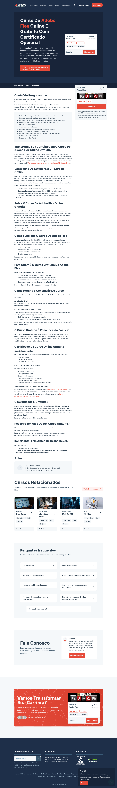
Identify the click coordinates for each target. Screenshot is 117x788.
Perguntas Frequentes (71, 774)
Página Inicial (18, 85)
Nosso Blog (41, 776)
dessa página (62, 761)
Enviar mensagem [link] (76, 655)
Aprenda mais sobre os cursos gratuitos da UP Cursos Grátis (49, 163)
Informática (81, 87)
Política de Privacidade (65, 776)
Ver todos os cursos (92, 489)
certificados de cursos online (57, 390)
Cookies (84, 771)
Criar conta (97, 5)
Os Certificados (45, 774)
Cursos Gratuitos (54, 5)
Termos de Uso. (85, 779)
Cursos (27, 85)
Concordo (84, 783)
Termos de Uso (32, 448)
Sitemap (76, 776)
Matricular (91, 106)
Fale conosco (65, 5)
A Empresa (27, 774)
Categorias (43, 5)
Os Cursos (36, 774)
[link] (20, 5)
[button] (38, 758)
